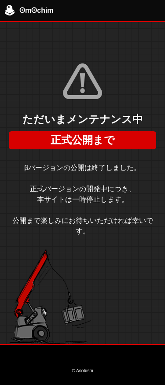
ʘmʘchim (29, 10)
